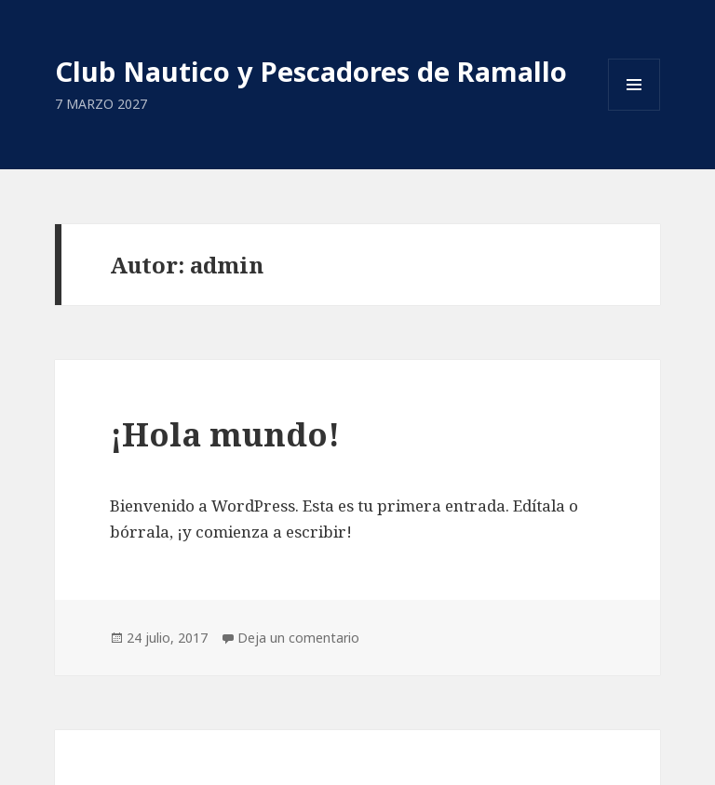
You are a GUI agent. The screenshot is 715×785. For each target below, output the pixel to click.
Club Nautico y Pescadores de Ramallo (311, 71)
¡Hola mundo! (225, 434)
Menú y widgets (634, 110)
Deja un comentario (298, 637)
